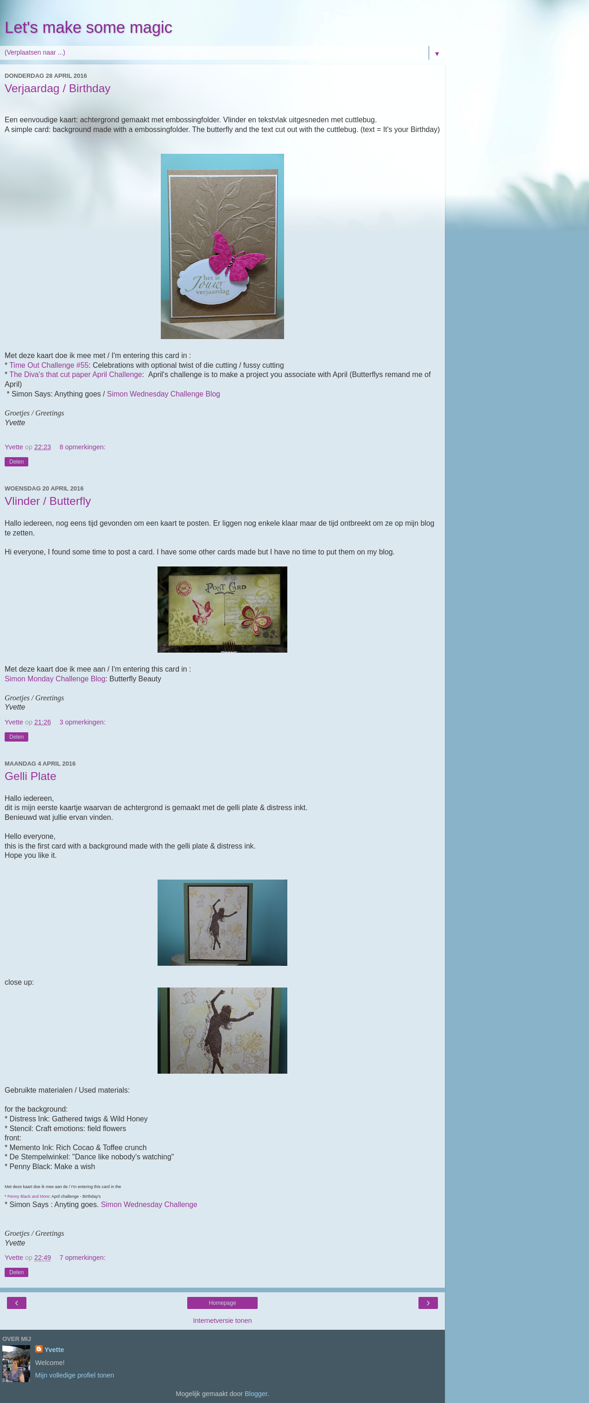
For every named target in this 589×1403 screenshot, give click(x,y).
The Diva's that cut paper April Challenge (75, 374)
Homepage (222, 1303)
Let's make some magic (88, 27)
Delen (16, 462)
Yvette (54, 1349)
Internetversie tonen (222, 1320)
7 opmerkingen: (82, 1257)
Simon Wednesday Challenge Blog (163, 394)
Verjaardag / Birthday (58, 88)
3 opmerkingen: (82, 722)
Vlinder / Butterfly (48, 501)
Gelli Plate (31, 776)
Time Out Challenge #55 (49, 365)
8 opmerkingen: (82, 447)
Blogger (256, 1393)
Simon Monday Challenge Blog (55, 679)
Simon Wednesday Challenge (149, 1204)
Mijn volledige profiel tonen (74, 1375)
